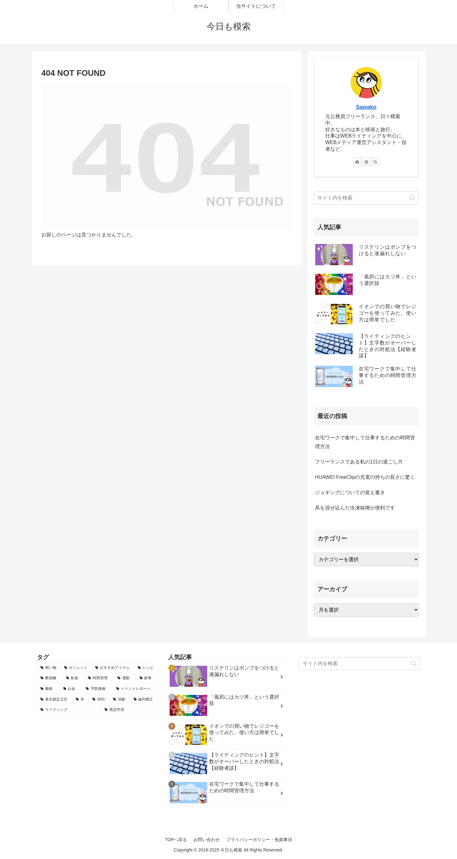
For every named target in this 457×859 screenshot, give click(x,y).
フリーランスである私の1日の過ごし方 (359, 461)
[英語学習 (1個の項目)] (129, 710)
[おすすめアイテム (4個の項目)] (113, 668)
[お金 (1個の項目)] (71, 689)
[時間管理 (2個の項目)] (99, 678)
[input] (366, 197)
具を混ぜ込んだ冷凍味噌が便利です (355, 507)
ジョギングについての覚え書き (350, 492)
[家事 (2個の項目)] (147, 678)
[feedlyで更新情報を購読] (366, 162)
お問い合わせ (206, 839)
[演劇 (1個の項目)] (119, 699)
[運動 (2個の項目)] (125, 678)
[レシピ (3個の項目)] (146, 668)
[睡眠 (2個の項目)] (48, 689)
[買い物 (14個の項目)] (49, 668)
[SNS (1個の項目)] (99, 699)
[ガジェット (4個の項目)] (76, 668)
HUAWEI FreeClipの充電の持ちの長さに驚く (365, 477)
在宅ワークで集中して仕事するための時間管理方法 (365, 442)
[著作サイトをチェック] (357, 162)
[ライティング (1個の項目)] (69, 710)
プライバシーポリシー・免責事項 (259, 839)
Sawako (366, 107)
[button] (412, 197)
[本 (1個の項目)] (80, 699)
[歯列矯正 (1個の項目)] (144, 699)
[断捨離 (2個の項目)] (50, 678)
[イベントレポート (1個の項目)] (135, 689)
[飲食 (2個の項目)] (73, 678)
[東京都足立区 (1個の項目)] (55, 699)
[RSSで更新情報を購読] (375, 162)
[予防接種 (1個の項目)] (97, 689)
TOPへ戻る (176, 839)
